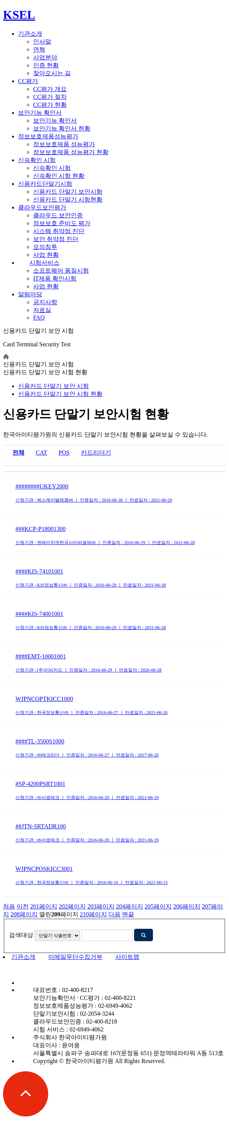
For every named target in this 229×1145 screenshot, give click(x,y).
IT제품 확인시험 (54, 278)
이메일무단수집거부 (75, 957)
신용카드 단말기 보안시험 (67, 191)
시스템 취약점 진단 (58, 231)
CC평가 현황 (50, 105)
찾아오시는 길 (52, 73)
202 (72, 906)
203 (100, 906)
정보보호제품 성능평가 (64, 144)
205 (158, 906)
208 (24, 914)
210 (93, 914)
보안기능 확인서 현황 (61, 128)
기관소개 (30, 33)
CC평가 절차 (50, 97)
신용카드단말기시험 (45, 183)
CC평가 (28, 81)
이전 (23, 906)
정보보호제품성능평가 (48, 136)
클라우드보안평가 (42, 207)
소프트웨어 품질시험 (61, 270)
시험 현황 (60, 394)
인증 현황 (46, 65)
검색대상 (21, 935)
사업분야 (45, 57)
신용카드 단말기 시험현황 (67, 199)
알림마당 (30, 294)
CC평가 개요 (50, 89)
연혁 (39, 49)
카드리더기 (96, 452)
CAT (41, 452)
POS (63, 452)
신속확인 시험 (37, 160)
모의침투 (45, 247)
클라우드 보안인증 (58, 215)
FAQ (39, 317)
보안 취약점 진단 (55, 239)
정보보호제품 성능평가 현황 (70, 152)
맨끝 (128, 914)
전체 (18, 452)
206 (186, 906)
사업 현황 (46, 255)
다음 (114, 914)
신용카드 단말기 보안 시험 (53, 386)
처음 (9, 906)
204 (129, 906)
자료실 (42, 310)
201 (43, 906)
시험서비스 (44, 262)
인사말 (42, 41)
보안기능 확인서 (40, 112)
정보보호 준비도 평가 (61, 223)
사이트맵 (127, 957)
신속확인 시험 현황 (58, 176)
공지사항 (45, 302)
